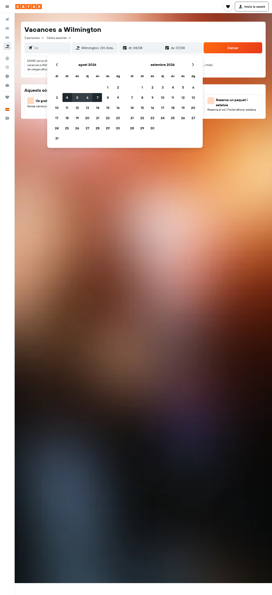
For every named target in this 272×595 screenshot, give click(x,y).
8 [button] (108, 97)
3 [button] (57, 97)
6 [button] (87, 97)
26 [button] (77, 128)
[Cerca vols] (7, 19)
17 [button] (56, 118)
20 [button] (87, 118)
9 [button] (118, 97)
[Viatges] (7, 97)
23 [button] (118, 118)
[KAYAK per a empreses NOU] (7, 85)
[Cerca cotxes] (7, 37)
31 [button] (56, 138)
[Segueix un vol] (7, 67)
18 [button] (67, 118)
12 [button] (77, 108)
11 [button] (67, 108)
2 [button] (118, 87)
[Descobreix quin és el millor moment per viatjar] (7, 76)
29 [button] (108, 128)
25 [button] (67, 128)
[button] (7, 6)
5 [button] (77, 97)
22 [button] (108, 118)
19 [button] (77, 118)
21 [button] (97, 118)
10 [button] (57, 108)
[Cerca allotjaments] (7, 28)
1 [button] (107, 87)
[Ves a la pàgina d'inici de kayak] (28, 6)
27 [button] (87, 128)
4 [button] (67, 97)
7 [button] (97, 97)
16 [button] (118, 108)
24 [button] (57, 128)
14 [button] (97, 108)
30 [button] (118, 128)
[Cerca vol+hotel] (7, 46)
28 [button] (97, 128)
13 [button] (87, 108)
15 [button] (107, 108)
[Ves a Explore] (7, 58)
